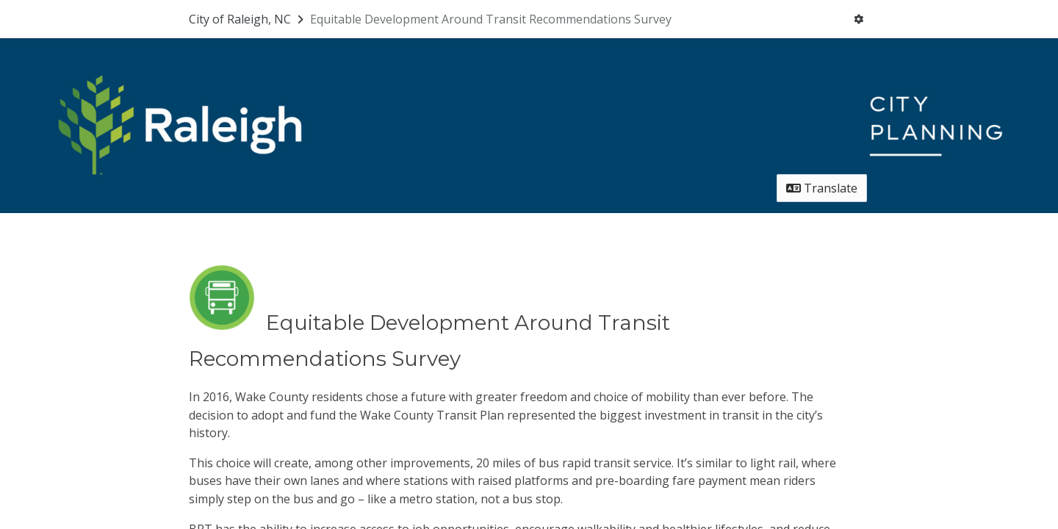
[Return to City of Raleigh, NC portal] (247, 19)
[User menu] (858, 19)
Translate (821, 188)
